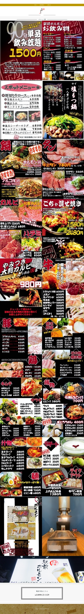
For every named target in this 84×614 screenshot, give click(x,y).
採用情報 (41, 4)
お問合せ (48, 4)
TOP (34, 4)
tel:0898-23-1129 (42, 595)
